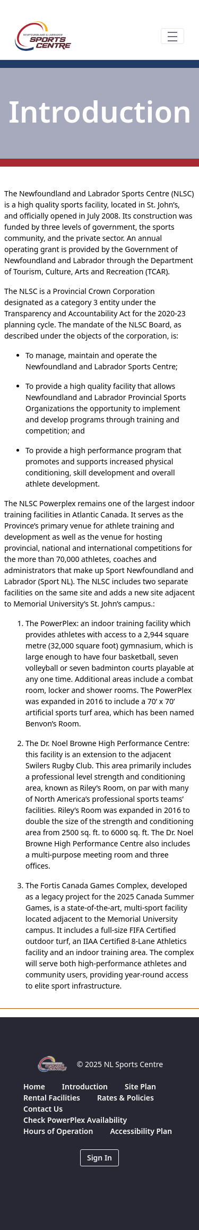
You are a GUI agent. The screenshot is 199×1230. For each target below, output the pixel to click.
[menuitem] (34, 1086)
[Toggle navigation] (172, 36)
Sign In (99, 1158)
